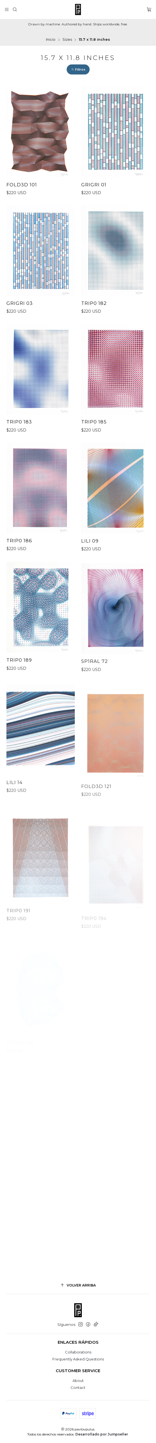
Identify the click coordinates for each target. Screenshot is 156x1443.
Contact (78, 1387)
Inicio (50, 40)
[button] (78, 69)
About (78, 1380)
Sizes (67, 40)
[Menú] (6, 9)
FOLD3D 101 (21, 184)
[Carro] (149, 9)
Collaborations (78, 1352)
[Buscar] (14, 9)
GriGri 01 (93, 184)
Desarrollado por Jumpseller (101, 1434)
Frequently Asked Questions (78, 1359)
